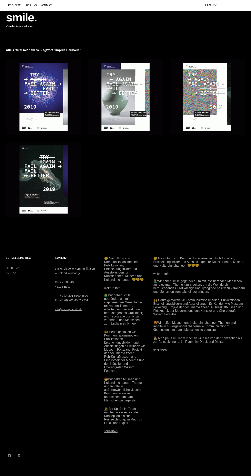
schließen (110, 431)
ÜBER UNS (31, 5)
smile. (21, 17)
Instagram (9, 455)
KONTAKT (46, 5)
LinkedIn (19, 455)
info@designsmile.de (68, 309)
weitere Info (112, 288)
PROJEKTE (14, 5)
